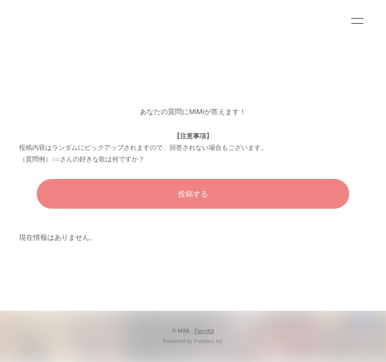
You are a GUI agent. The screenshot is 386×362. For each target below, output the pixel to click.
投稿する (193, 194)
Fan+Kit (204, 331)
